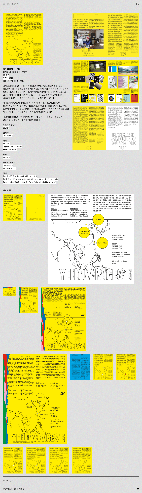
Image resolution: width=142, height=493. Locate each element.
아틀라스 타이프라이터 (12, 146)
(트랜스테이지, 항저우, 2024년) (29, 182)
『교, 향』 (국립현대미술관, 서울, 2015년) (20, 176)
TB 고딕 (6, 143)
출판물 (6, 127)
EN (137, 4)
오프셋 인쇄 (8, 78)
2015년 (6, 75)
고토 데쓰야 (8, 135)
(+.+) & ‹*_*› (13, 4)
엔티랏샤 (6, 157)
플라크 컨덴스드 (10, 149)
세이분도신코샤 (9, 168)
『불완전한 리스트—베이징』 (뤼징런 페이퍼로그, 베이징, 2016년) (30, 179)
